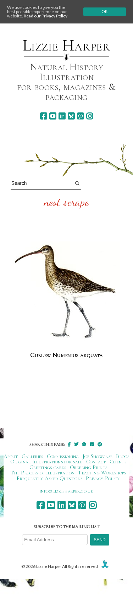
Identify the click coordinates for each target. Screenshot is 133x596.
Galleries (32, 456)
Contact (96, 461)
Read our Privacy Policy (45, 15)
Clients (118, 461)
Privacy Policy (103, 478)
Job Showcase (98, 456)
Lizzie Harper (66, 45)
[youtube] (52, 116)
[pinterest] (80, 116)
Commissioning (63, 456)
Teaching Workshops (102, 472)
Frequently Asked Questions (49, 478)
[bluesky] (71, 116)
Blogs (122, 456)
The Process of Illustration (42, 472)
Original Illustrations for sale (46, 461)
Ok (104, 11)
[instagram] (89, 116)
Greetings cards (47, 467)
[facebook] (43, 116)
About (11, 456)
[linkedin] (62, 116)
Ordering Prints (88, 467)
